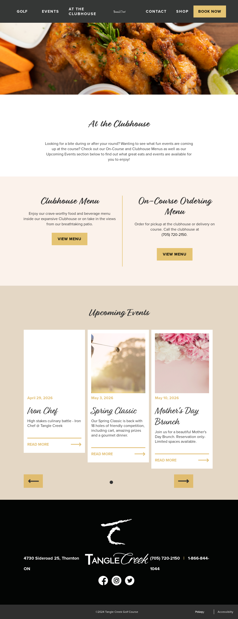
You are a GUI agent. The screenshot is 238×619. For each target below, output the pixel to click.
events (50, 11)
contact (156, 11)
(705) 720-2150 (165, 558)
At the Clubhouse (82, 11)
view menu (69, 239)
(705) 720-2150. (174, 234)
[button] (24, 11)
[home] (121, 11)
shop (182, 11)
